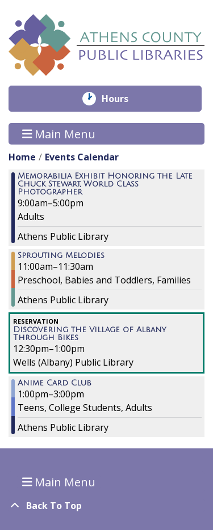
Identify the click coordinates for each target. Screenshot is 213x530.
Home (22, 157)
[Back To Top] (106, 505)
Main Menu (59, 133)
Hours (123, 98)
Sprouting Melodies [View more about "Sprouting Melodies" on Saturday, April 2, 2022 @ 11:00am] (61, 256)
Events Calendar (82, 157)
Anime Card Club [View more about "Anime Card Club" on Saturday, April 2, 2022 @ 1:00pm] (54, 383)
